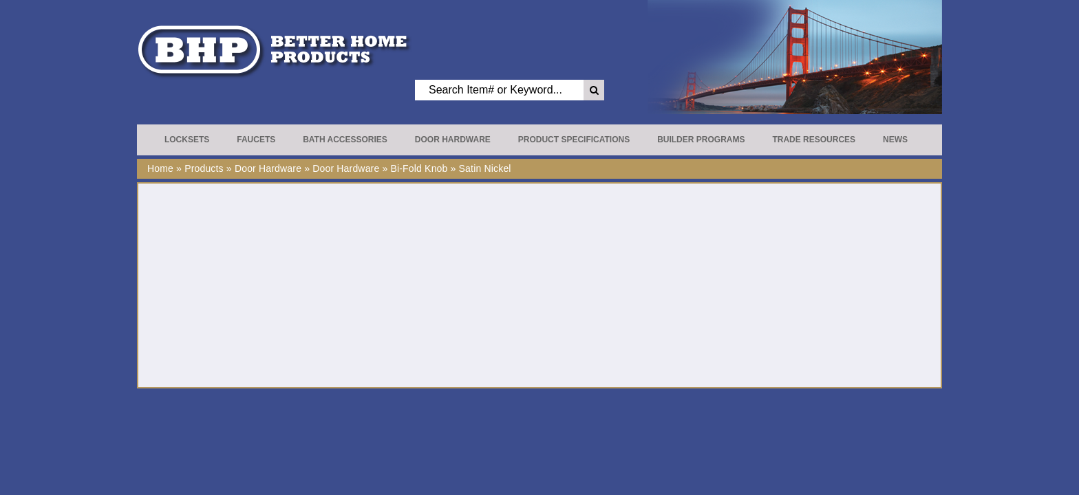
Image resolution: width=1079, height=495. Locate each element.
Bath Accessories (345, 139)
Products (204, 168)
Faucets (256, 139)
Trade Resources (813, 139)
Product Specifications (574, 139)
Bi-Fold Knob (418, 168)
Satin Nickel (485, 168)
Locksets (186, 139)
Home (160, 168)
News (895, 139)
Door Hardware (453, 139)
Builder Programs (701, 139)
